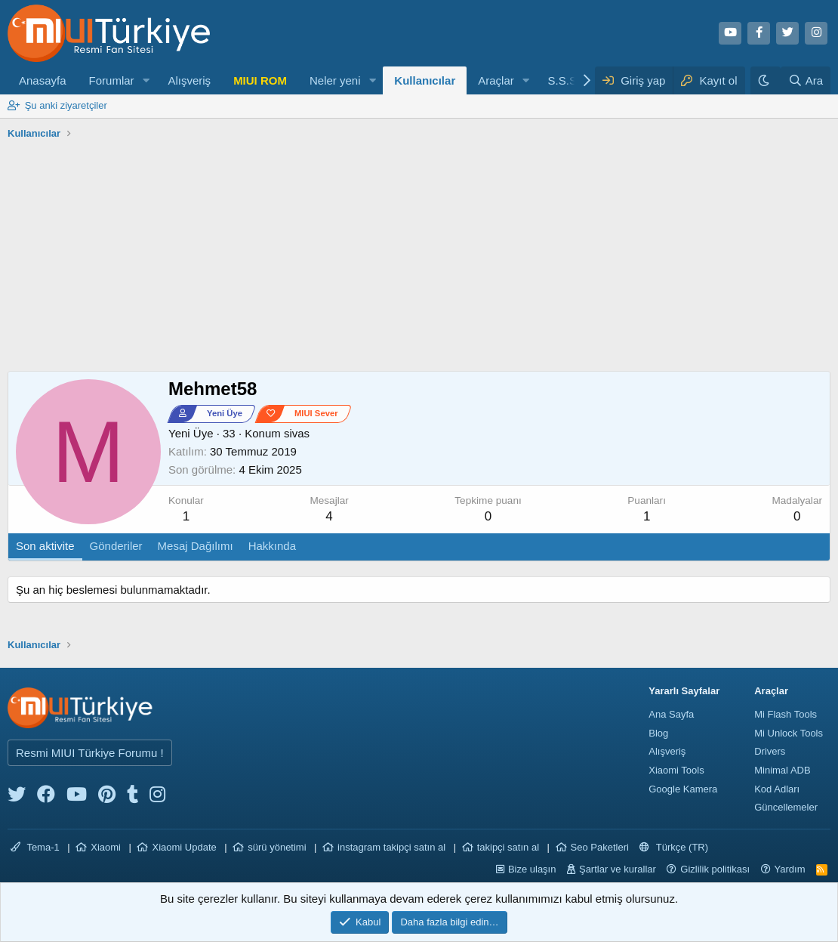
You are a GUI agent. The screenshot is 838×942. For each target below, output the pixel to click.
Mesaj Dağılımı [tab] (195, 545)
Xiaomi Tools (676, 770)
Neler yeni (335, 80)
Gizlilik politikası (715, 869)
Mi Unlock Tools (788, 733)
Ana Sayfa (671, 714)
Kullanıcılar (424, 80)
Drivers (769, 751)
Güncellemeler (786, 807)
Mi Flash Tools (785, 714)
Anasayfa (42, 80)
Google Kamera (683, 789)
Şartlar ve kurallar (617, 869)
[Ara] (805, 80)
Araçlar (496, 80)
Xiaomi (106, 847)
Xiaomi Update (184, 847)
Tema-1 (35, 847)
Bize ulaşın (532, 869)
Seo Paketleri (600, 847)
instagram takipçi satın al (391, 847)
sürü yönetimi (277, 847)
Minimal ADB (782, 770)
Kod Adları (776, 789)
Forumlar (111, 80)
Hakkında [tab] (272, 545)
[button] (145, 80)
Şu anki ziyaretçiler (66, 105)
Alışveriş (189, 80)
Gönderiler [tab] (116, 545)
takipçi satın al (508, 847)
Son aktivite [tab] (45, 545)
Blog (658, 733)
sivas (297, 433)
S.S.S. (564, 80)
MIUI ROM (260, 80)
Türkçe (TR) (673, 847)
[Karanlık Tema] (765, 80)
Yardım (790, 869)
